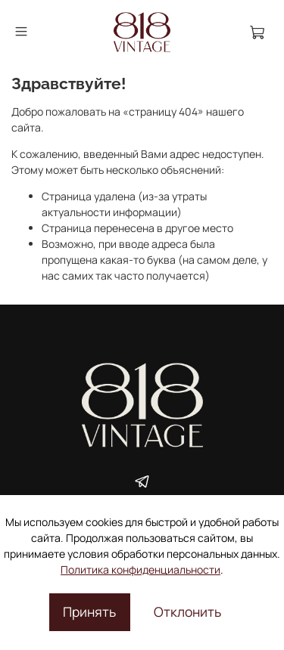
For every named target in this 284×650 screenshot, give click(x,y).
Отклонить (187, 611)
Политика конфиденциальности (140, 569)
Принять (89, 611)
